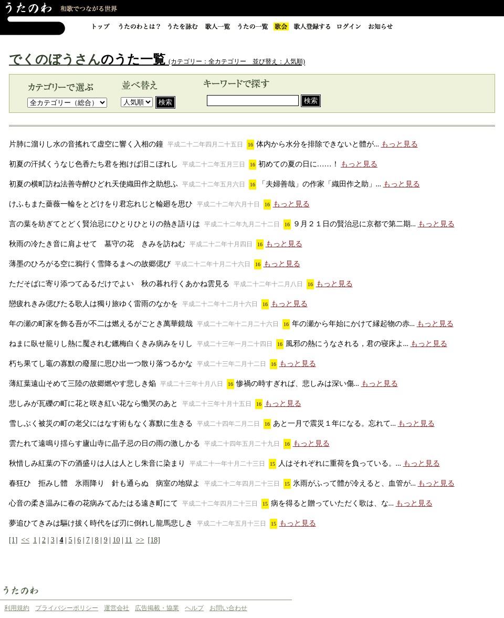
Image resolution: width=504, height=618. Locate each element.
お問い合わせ (228, 608)
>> (140, 540)
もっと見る (399, 144)
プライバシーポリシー (66, 608)
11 (128, 540)
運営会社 (116, 608)
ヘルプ (194, 608)
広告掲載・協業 (157, 608)
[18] (154, 540)
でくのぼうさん (55, 59)
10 (116, 540)
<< (25, 540)
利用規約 (16, 608)
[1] (13, 540)
